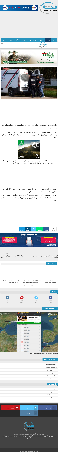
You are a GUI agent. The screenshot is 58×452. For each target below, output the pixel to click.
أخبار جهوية (41, 40)
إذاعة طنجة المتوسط (51, 378)
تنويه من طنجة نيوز (51, 397)
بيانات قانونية (53, 392)
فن (20, 40)
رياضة (29, 40)
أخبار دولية (15, 40)
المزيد (11, 40)
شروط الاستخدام (52, 389)
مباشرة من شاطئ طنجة (51, 375)
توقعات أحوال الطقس (51, 370)
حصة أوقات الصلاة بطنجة (51, 364)
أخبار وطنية (35, 40)
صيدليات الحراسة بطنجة (51, 367)
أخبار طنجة (48, 40)
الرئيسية (54, 40)
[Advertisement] (29, 25)
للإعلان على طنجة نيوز (51, 400)
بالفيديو (24, 40)
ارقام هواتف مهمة (53, 373)
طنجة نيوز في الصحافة (51, 394)
